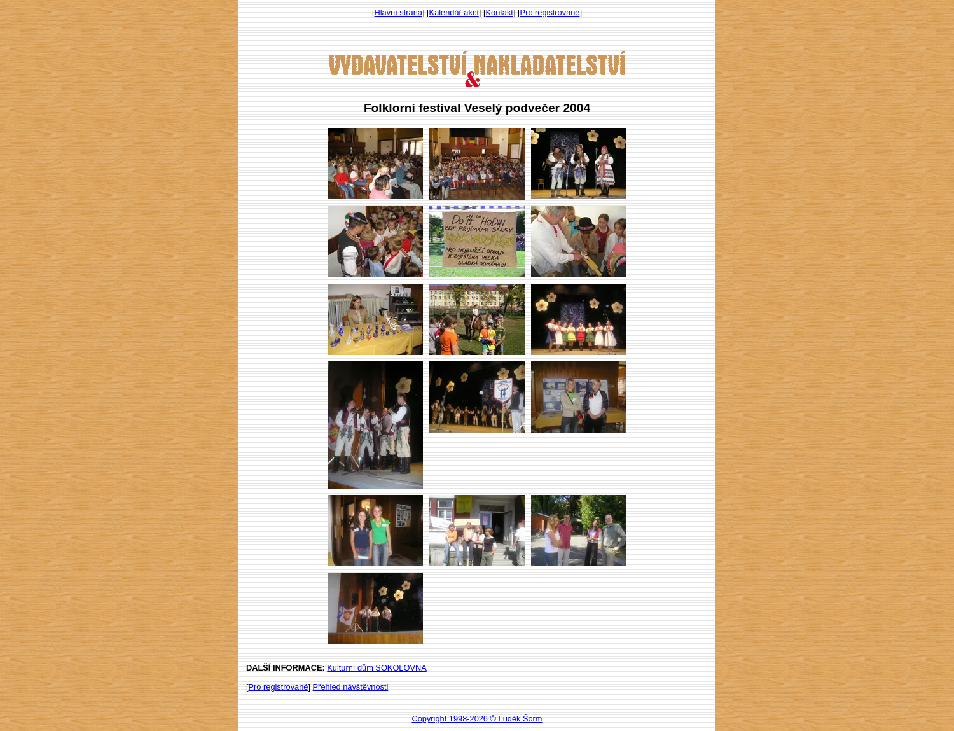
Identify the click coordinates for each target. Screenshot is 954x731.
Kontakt (499, 12)
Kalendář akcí (454, 12)
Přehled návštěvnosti (351, 687)
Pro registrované (550, 12)
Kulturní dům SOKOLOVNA (376, 667)
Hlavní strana (398, 12)
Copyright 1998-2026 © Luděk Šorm (476, 718)
